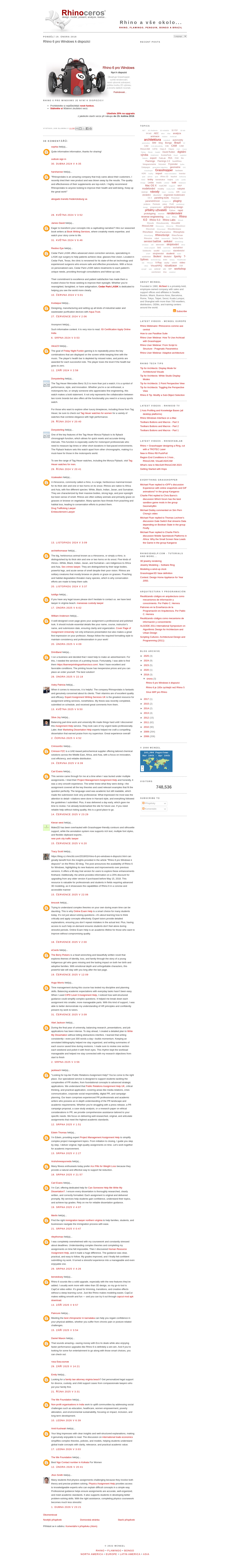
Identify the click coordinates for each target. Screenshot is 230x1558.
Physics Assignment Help (102, 1483)
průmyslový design (173, 207)
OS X (150, 198)
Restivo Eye (57, 248)
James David (58, 223)
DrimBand (56, 652)
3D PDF (174, 130)
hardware (179, 171)
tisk (143, 263)
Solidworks (146, 251)
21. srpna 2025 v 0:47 (66, 1228)
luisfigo (54, 594)
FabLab (162, 158)
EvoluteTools (166, 155)
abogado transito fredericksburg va (69, 199)
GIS (184, 167)
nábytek (181, 188)
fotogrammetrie (149, 164)
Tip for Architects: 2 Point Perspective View (162, 383)
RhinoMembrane (174, 229)
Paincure (55, 1313)
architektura (152, 139)
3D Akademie (153, 130)
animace (155, 136)
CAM (174, 145)
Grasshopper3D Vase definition (156, 573)
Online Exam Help (83, 911)
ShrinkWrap (179, 242)
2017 (147, 699)
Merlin (54, 1215)
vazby (166, 263)
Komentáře (149, 808)
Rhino (174, 217)
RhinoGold (150, 229)
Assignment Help (64, 726)
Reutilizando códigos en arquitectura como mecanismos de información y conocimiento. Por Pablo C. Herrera (162, 600)
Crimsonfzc (57, 746)
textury (172, 260)
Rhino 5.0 (155, 219)
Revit (168, 217)
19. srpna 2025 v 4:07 (66, 1207)
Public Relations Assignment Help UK (105, 1086)
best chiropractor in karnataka (79, 1318)
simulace (145, 245)
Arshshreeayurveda (61, 1161)
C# (184, 143)
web (150, 269)
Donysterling (57, 378)
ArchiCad (173, 137)
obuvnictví (157, 195)
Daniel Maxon (58, 1338)
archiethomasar (59, 550)
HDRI (144, 174)
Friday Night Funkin (74, 350)
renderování (174, 213)
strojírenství (158, 253)
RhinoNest (148, 232)
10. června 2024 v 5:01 (67, 295)
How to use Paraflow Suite (153, 333)
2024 (147, 660)
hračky (150, 174)
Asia (146, 1554)
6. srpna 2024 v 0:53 (65, 337)
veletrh (174, 263)
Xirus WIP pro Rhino (156, 692)
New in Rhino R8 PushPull (153, 453)
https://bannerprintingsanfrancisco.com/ (77, 664)
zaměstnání (156, 272)
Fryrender (173, 164)
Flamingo (150, 161)
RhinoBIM (175, 223)
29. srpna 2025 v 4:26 (66, 1268)
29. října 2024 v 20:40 (66, 421)
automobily (177, 140)
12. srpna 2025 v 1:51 (66, 1124)
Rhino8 (180, 220)
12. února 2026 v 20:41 (67, 1467)
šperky (177, 256)
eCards (55, 950)
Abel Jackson (58, 1022)
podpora (147, 204)
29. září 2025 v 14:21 (65, 1366)
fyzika (182, 164)
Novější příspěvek (52, 1519)
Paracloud (175, 198)
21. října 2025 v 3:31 (65, 1391)
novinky (171, 192)
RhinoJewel (161, 229)
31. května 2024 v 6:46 (67, 240)
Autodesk (166, 140)
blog (160, 143)
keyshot (174, 177)
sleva (183, 245)
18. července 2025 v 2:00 (69, 942)
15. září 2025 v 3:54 (64, 1330)
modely (161, 189)
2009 (147, 731)
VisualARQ (156, 265)
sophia (54, 146)
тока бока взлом (60, 1361)
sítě (152, 245)
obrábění (146, 195)
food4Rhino (176, 161)
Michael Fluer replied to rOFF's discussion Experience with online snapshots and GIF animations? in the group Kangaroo (163, 488)
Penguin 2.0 (166, 201)
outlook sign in (58, 159)
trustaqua (56, 303)
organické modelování (174, 195)
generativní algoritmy (160, 167)
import (159, 173)
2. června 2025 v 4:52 (66, 738)
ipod (156, 177)
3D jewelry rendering (151, 561)
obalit (184, 192)
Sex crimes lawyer (70, 566)
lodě (174, 182)
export (153, 158)
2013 (147, 713)
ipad (143, 177)
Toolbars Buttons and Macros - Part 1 (159, 430)
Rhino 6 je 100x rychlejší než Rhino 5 (165, 687)
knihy (150, 179)
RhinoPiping (148, 235)
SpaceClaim (166, 251)
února (150, 678)
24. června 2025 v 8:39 (67, 763)
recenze (161, 214)
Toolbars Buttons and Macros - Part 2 (159, 426)
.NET (144, 130)
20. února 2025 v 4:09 (66, 644)
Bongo (168, 142)
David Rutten (168, 152)
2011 (147, 722)
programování (155, 207)
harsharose (57, 171)
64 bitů (148, 133)
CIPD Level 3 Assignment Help (81, 995)
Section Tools (177, 238)
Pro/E (171, 204)
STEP (148, 254)
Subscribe (180, 311)
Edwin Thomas (59, 1132)
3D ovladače (164, 130)
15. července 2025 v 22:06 (69, 894)
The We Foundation (61, 1399)
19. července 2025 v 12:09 (69, 974)
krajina (170, 180)
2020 (147, 670)
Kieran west (57, 822)
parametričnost (152, 201)
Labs (177, 180)
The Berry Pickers (60, 955)
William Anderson (60, 615)
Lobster (166, 183)
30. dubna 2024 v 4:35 (66, 163)
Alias (169, 133)
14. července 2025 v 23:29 (69, 814)
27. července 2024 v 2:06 (69, 316)
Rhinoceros (160, 226)
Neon (164, 192)
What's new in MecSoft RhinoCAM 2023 (161, 465)
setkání (168, 241)
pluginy (177, 200)
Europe (111, 1554)
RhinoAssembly (162, 223)
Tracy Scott (57, 851)
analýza (177, 133)
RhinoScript (162, 235)
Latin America (130, 1554)
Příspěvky (148, 803)
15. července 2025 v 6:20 (69, 843)
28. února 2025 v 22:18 (67, 676)
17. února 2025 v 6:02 (66, 607)
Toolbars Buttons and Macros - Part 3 (159, 422)
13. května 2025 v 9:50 (67, 709)
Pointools (156, 204)
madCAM (163, 186)
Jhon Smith (57, 1475)
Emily (54, 1374)
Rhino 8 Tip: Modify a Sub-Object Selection (162, 395)
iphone (150, 177)
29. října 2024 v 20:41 (66, 469)
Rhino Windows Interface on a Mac (158, 418)
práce (164, 204)
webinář (157, 269)
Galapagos (145, 167)
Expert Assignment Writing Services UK (85, 697)
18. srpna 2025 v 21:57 (67, 1174)
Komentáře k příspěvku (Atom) (81, 1526)
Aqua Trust (94, 311)
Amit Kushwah (58, 1428)
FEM (177, 158)
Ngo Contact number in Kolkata (73, 1462)
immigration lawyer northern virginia (84, 1220)
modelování (148, 188)
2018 (147, 674)
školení (157, 256)
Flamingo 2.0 (163, 161)
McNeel (163, 286)
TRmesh (150, 263)
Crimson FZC (58, 751)
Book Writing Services (78, 231)
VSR (181, 266)
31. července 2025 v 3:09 (69, 1014)
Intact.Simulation (171, 174)
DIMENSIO (155, 155)
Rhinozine (148, 238)
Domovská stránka (90, 1519)
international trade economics (117, 1437)
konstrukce (160, 180)
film (182, 158)
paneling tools (161, 197)
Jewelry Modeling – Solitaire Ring (157, 565)
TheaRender (181, 260)
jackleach (56, 1070)
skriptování (173, 244)
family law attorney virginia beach (82, 1379)
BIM (154, 143)
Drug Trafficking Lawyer (63, 508)
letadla (158, 183)
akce (163, 133)
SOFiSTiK (167, 248)
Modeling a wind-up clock (153, 569)
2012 (147, 717)
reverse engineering (152, 216)
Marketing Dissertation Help (77, 729)
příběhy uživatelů (156, 210)
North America (92, 1554)
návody (155, 191)
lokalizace (182, 183)
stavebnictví (178, 250)
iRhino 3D (164, 177)
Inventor (182, 174)
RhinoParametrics (163, 232)
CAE (167, 146)
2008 (147, 736)
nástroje (144, 192)
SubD (179, 254)
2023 (147, 665)
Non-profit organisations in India (67, 1404)
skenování (160, 245)
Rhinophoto (178, 232)
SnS (159, 248)
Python (172, 210)
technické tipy (156, 260)
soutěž (156, 251)
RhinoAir (150, 223)
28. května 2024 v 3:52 (67, 215)
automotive (146, 143)
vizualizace (170, 265)
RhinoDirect (180, 226)
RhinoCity (169, 226)
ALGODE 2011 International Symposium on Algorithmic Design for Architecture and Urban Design (162, 629)
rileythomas (57, 1236)
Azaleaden (56, 477)
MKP (180, 186)
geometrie (175, 167)
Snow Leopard (149, 248)
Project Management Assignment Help (97, 780)
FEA (170, 158)
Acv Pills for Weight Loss (103, 1166)
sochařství (178, 247)
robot (157, 238)
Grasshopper (164, 170)
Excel (176, 155)
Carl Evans (57, 771)
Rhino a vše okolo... (151, 22)
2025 (147, 656)
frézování (162, 164)
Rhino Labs (169, 219)
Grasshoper (148, 171)
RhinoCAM (147, 226)
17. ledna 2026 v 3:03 (66, 1449)
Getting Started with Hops (153, 469)
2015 (147, 703)
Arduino (164, 137)
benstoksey (57, 1276)
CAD (146, 146)
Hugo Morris (57, 982)
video (182, 262)
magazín (172, 186)
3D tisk (182, 130)
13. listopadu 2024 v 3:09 (69, 542)
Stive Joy (56, 717)
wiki (164, 269)
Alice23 (55, 346)
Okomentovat (50, 1514)
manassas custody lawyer (90, 603)
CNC (178, 149)
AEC (156, 133)
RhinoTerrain (177, 235)
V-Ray (158, 262)
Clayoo (171, 149)
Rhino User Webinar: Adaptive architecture (162, 352)
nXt (177, 192)
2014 (147, 708)
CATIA (155, 149)
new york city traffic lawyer (64, 838)
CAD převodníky (157, 146)
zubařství (172, 272)
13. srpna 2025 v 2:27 (66, 1153)
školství (167, 256)
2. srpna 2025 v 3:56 (65, 1062)
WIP (170, 269)
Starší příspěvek (126, 1519)
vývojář (143, 269)
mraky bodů (170, 189)
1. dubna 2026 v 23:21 (66, 1507)
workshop (180, 268)
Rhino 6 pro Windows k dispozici (66, 41)
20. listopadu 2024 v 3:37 (69, 586)
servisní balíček (152, 241)
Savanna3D (165, 238)
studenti (170, 253)
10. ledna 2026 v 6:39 (66, 1420)
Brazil (177, 142)
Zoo (165, 272)
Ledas (151, 182)
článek (150, 152)
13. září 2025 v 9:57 (64, 1305)
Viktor (146, 266)
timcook (55, 902)
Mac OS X (151, 185)
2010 (147, 727)
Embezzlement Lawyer (63, 511)
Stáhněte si (56, 108)
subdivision (146, 257)
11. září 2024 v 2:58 (64, 370)
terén (165, 260)
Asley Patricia (58, 684)
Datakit (157, 152)
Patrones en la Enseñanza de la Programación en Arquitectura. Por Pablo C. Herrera (162, 611)
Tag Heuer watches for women (96, 413)
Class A (163, 149)
